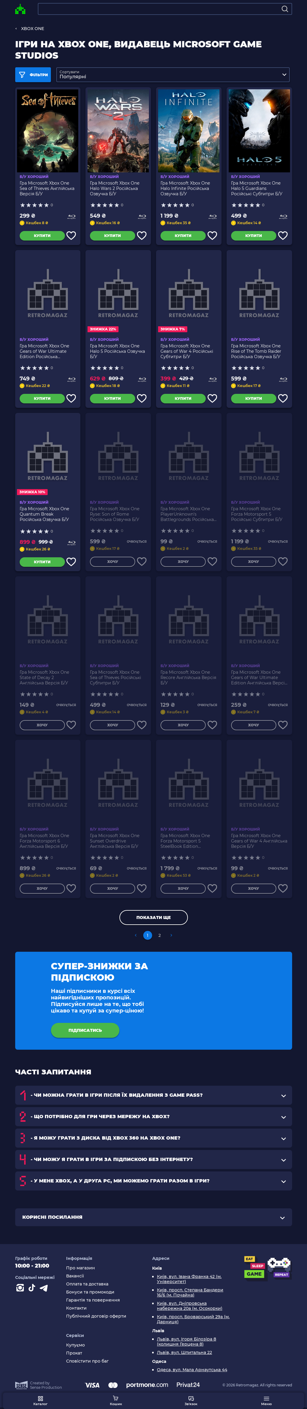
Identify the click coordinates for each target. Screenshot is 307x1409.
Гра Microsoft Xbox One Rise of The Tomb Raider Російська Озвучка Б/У (256, 350)
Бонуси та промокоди (90, 1293)
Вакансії (75, 1277)
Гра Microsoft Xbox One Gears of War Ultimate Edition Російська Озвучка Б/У (44, 350)
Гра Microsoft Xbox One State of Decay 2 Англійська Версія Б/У (44, 677)
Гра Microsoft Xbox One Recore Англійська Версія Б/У (188, 677)
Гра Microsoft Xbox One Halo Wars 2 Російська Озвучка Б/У (114, 187)
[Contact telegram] (45, 1290)
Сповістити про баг (87, 1363)
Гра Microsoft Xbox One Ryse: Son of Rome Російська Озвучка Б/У (114, 514)
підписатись (85, 1031)
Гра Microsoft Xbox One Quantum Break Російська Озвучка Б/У (44, 514)
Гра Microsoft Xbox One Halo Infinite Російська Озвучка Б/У (185, 187)
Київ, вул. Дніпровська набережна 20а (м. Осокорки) (189, 1307)
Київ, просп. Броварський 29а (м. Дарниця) (193, 1321)
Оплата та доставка (87, 1285)
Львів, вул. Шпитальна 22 (184, 1354)
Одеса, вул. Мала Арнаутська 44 (192, 1371)
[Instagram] (21, 1290)
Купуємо (75, 1346)
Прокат (74, 1354)
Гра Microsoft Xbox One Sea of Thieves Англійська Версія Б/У (47, 187)
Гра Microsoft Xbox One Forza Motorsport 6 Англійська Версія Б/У (44, 841)
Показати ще (153, 919)
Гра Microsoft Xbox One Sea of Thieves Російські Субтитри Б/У (115, 677)
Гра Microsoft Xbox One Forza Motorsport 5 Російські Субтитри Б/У (257, 514)
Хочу (111, 562)
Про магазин (80, 1269)
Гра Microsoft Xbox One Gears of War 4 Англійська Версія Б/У (259, 841)
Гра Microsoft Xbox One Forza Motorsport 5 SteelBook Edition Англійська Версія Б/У (185, 841)
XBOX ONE (32, 28)
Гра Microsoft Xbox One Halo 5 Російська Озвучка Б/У (117, 350)
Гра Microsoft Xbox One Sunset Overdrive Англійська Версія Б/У (114, 841)
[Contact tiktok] (33, 1290)
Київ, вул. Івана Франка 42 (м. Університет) (189, 1281)
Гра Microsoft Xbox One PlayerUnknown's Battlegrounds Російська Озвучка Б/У (187, 514)
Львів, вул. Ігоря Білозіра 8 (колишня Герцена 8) (186, 1343)
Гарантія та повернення (93, 1301)
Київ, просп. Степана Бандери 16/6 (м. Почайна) (190, 1294)
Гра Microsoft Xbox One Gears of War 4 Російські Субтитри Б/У (186, 350)
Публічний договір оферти (96, 1317)
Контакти (76, 1309)
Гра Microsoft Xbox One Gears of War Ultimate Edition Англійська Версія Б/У (259, 677)
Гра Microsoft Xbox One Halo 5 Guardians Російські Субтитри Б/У (257, 187)
